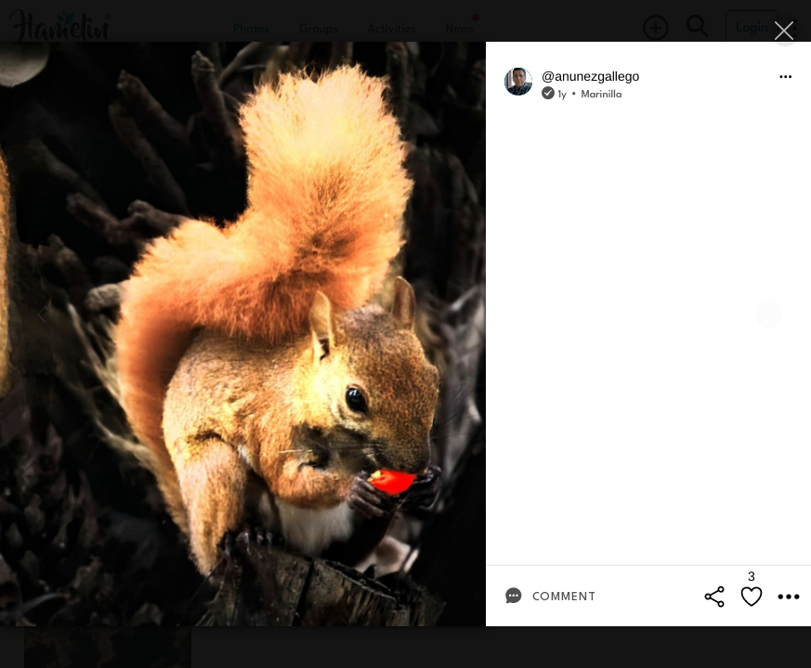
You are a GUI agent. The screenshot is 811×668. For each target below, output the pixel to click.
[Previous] (42, 314)
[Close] (785, 30)
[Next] (769, 314)
